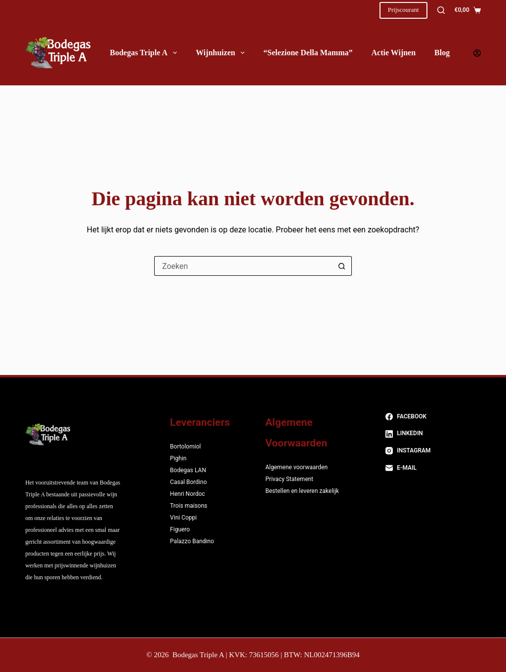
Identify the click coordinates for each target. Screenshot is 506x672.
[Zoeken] (441, 10)
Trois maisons (188, 505)
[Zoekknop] (342, 266)
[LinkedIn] (433, 434)
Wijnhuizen (222, 53)
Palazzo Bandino (192, 541)
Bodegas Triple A (145, 53)
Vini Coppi (183, 517)
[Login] (477, 53)
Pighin (178, 458)
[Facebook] (433, 417)
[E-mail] (433, 468)
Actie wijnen (393, 52)
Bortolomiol (185, 446)
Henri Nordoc (187, 493)
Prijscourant (403, 9)
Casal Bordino (188, 482)
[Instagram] (433, 451)
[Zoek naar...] (243, 266)
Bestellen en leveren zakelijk (302, 490)
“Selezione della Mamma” (307, 52)
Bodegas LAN (188, 470)
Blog (442, 52)
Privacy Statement (289, 479)
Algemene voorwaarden (296, 467)
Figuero (180, 529)
